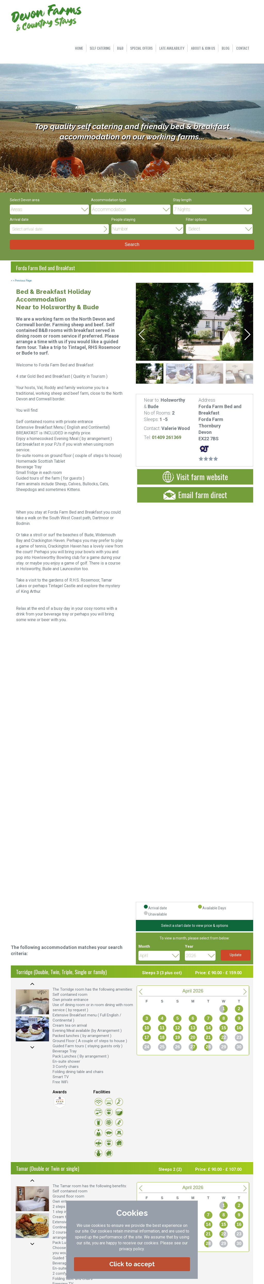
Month (144, 946)
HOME (79, 48)
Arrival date (19, 219)
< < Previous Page (21, 280)
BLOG (225, 48)
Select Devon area (24, 200)
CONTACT (242, 48)
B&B (120, 48)
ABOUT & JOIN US (203, 48)
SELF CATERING (100, 48)
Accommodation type (108, 200)
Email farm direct (195, 494)
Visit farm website (195, 476)
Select (194, 229)
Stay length (182, 200)
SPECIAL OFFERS (141, 48)
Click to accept (132, 1264)
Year (189, 946)
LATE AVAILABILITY (171, 48)
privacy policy (131, 1248)
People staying (123, 219)
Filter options (196, 219)
